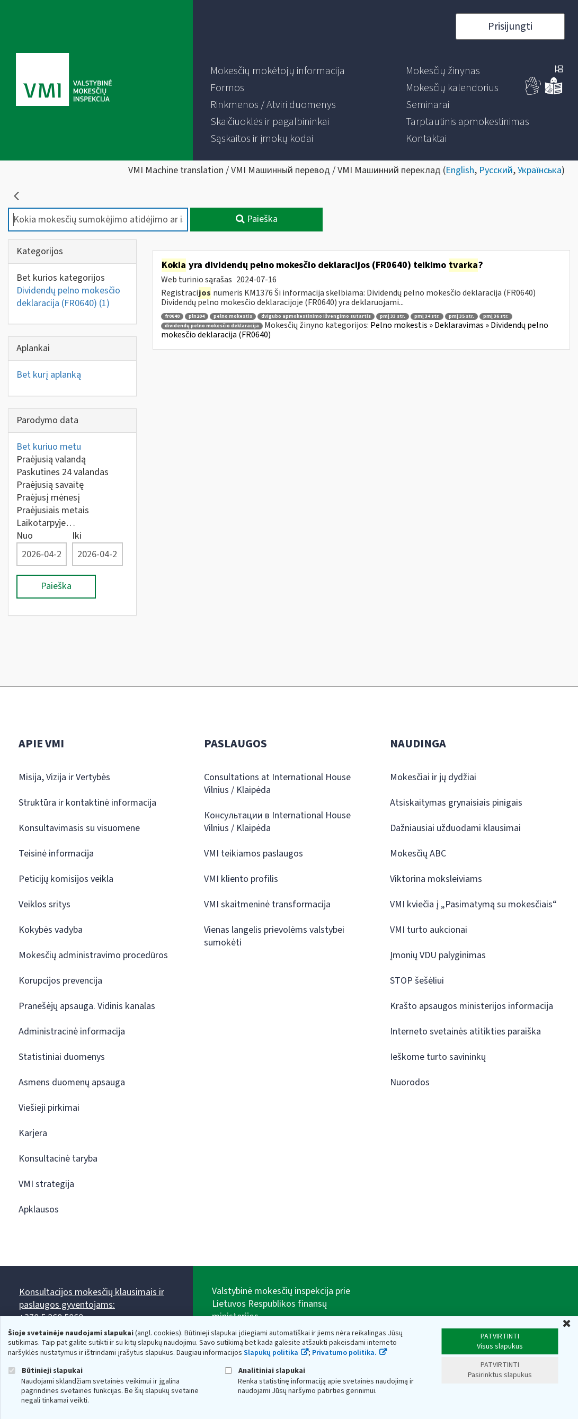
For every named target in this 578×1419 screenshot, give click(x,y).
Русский (496, 170)
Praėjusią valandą (51, 459)
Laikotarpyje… (45, 523)
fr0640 (172, 316)
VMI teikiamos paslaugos (253, 853)
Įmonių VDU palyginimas (438, 955)
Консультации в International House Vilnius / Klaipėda (277, 822)
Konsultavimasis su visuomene (79, 828)
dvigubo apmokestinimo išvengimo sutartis (316, 316)
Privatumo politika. (344, 1352)
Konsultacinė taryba (58, 1158)
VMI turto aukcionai (428, 929)
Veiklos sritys (44, 904)
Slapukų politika (271, 1352)
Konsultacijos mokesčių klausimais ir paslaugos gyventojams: (91, 1298)
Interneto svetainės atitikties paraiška (465, 1031)
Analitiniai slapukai (265, 1371)
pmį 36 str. (496, 316)
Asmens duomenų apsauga (72, 1082)
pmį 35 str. (461, 316)
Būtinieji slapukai (45, 1371)
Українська (540, 170)
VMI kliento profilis (241, 879)
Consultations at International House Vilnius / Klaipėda (277, 784)
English (460, 170)
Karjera (33, 1133)
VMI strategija (46, 1184)
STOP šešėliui (417, 980)
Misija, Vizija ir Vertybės (64, 777)
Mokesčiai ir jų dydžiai (433, 777)
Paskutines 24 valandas (62, 472)
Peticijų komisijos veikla (66, 879)
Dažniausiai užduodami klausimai (455, 828)
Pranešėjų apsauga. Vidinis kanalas (87, 1006)
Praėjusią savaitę (50, 485)
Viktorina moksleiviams (436, 879)
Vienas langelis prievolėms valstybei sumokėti (274, 936)
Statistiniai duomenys (62, 1057)
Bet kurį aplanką (48, 374)
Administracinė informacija (72, 1031)
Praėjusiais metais (52, 510)
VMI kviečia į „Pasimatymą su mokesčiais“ (473, 904)
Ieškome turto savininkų (438, 1057)
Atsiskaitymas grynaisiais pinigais (456, 802)
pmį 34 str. (427, 316)
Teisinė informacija (56, 853)
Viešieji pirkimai (49, 1107)
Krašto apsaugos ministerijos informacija (471, 1006)
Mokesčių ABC (418, 853)
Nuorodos (410, 1082)
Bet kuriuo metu (48, 446)
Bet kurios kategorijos (60, 277)
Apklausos (39, 1209)
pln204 (196, 316)
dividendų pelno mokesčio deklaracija (212, 326)
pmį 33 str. (392, 316)
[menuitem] (277, 71)
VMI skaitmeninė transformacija (267, 904)
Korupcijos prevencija (60, 980)
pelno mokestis (233, 316)
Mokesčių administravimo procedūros (93, 955)
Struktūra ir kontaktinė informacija (87, 802)
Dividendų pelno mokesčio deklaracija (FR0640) (68, 297)
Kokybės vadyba (51, 929)
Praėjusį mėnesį (48, 497)
